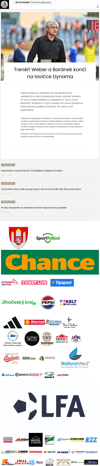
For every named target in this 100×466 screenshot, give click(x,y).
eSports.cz (42, 458)
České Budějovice (33, 2)
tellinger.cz (95, 458)
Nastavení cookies (8, 463)
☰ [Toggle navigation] (98, 6)
